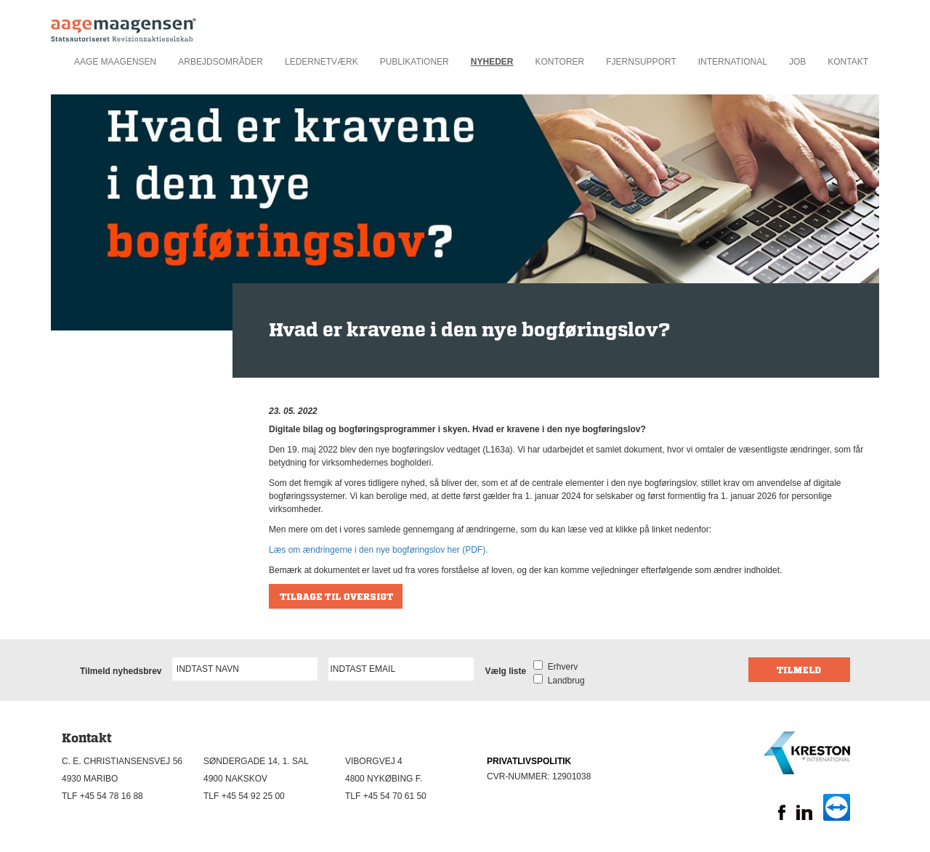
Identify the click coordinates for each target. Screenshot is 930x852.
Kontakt (848, 62)
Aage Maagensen (115, 62)
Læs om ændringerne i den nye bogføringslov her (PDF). (378, 550)
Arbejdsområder (220, 62)
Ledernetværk (321, 62)
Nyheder (492, 62)
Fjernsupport (641, 62)
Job (797, 62)
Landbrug (563, 680)
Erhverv (560, 666)
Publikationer (414, 62)
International (732, 62)
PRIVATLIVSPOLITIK (529, 761)
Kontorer (559, 62)
